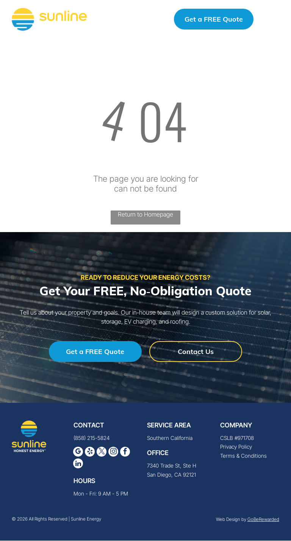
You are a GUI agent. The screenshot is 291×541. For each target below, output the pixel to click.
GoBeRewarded (263, 520)
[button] (273, 19)
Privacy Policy (236, 447)
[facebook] (125, 453)
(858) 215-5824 (132, 19)
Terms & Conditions (243, 456)
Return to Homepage (145, 215)
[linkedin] (78, 465)
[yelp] (90, 453)
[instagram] (113, 453)
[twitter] (101, 453)
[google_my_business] (78, 453)
